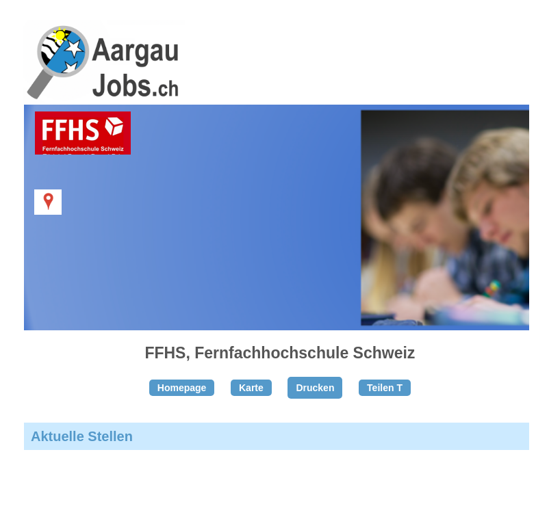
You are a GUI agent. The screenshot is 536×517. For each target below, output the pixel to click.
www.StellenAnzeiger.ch (103, 71)
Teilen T (385, 387)
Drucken (315, 387)
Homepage (182, 387)
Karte (251, 387)
